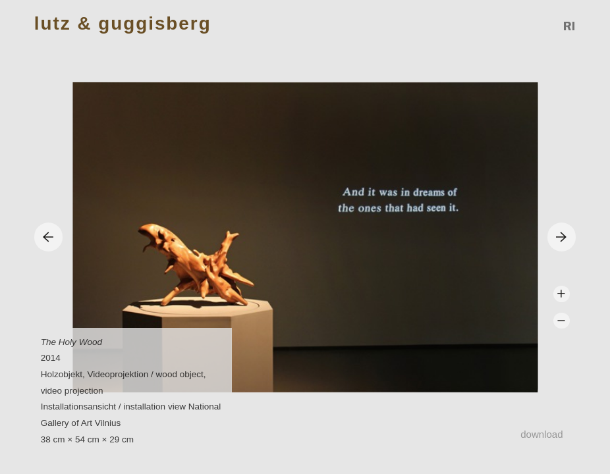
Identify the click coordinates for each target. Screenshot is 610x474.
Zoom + (561, 294)
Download (541, 434)
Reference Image (570, 26)
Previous (48, 237)
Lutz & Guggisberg (122, 24)
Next (561, 237)
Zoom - (561, 321)
